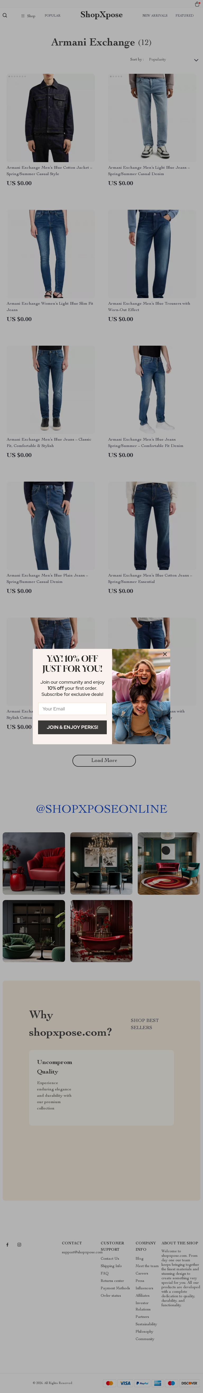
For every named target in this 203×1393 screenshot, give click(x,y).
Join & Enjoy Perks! (72, 727)
